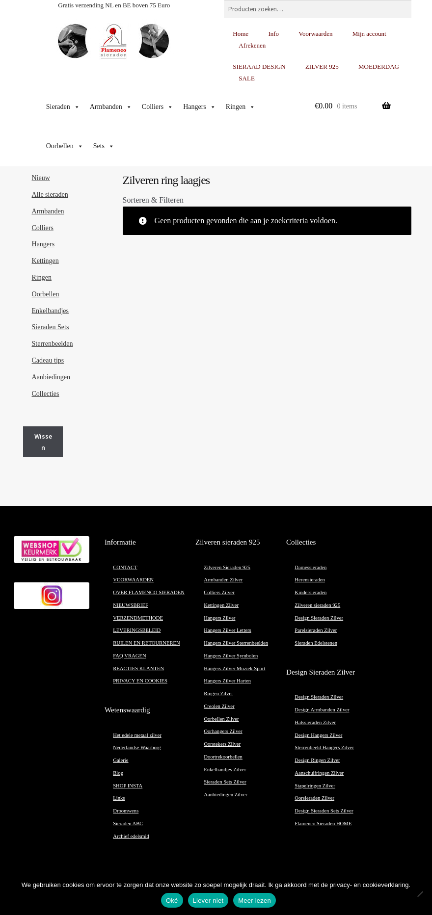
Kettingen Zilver (221, 605)
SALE (247, 78)
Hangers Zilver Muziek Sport (234, 668)
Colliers (157, 107)
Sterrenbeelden (52, 343)
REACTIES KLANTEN (138, 668)
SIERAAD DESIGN (259, 66)
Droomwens (125, 810)
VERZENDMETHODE (138, 618)
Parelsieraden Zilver (316, 630)
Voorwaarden (315, 33)
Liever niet (208, 900)
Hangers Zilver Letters (227, 630)
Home (240, 33)
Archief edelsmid (131, 836)
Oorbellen (64, 146)
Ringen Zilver (218, 693)
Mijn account (369, 33)
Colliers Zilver (219, 592)
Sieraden (63, 107)
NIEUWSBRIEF (130, 605)
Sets (103, 146)
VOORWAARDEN (133, 579)
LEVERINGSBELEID (137, 630)
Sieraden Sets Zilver (225, 781)
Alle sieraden (50, 194)
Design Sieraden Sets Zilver (324, 810)
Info (273, 33)
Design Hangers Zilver (318, 735)
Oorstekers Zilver (222, 744)
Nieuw (41, 178)
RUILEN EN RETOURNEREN (146, 643)
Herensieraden (310, 579)
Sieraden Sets (50, 327)
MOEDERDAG (378, 66)
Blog (118, 773)
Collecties (45, 393)
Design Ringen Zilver (317, 760)
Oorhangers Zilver (223, 731)
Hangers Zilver (219, 618)
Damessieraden (310, 567)
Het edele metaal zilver (137, 735)
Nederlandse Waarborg (137, 747)
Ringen (240, 107)
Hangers (199, 107)
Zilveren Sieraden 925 (227, 567)
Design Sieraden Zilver (319, 618)
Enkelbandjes (50, 310)
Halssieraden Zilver (315, 722)
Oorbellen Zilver (221, 719)
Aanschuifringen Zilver (319, 773)
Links (119, 798)
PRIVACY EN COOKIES (140, 680)
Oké (172, 900)
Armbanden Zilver (223, 579)
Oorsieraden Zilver (314, 798)
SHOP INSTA (127, 785)
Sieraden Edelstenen (316, 643)
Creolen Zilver (219, 706)
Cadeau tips (48, 360)
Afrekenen (252, 45)
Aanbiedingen (51, 377)
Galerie (120, 760)
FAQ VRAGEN (129, 655)
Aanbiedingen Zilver (225, 794)
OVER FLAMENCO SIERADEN (149, 592)
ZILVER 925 (322, 66)
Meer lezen (254, 900)
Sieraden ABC (128, 823)
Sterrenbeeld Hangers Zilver (324, 747)
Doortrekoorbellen (223, 756)
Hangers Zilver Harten (227, 680)
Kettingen (45, 260)
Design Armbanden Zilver (322, 709)
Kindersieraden (310, 592)
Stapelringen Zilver (315, 785)
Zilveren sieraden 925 (317, 605)
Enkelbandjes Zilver (225, 769)
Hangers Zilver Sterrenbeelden (236, 643)
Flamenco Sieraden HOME (323, 823)
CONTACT (125, 567)
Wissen (43, 442)
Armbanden (111, 107)
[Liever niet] (420, 894)
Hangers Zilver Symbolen (231, 655)
